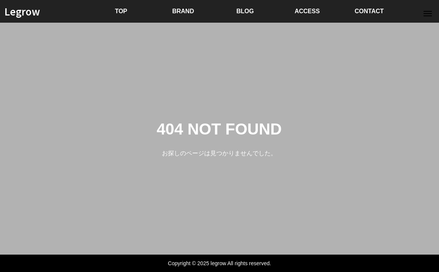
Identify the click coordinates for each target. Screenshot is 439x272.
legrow (218, 263)
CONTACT (369, 11)
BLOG (245, 11)
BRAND (183, 11)
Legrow (22, 11)
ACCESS (307, 11)
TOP (121, 11)
